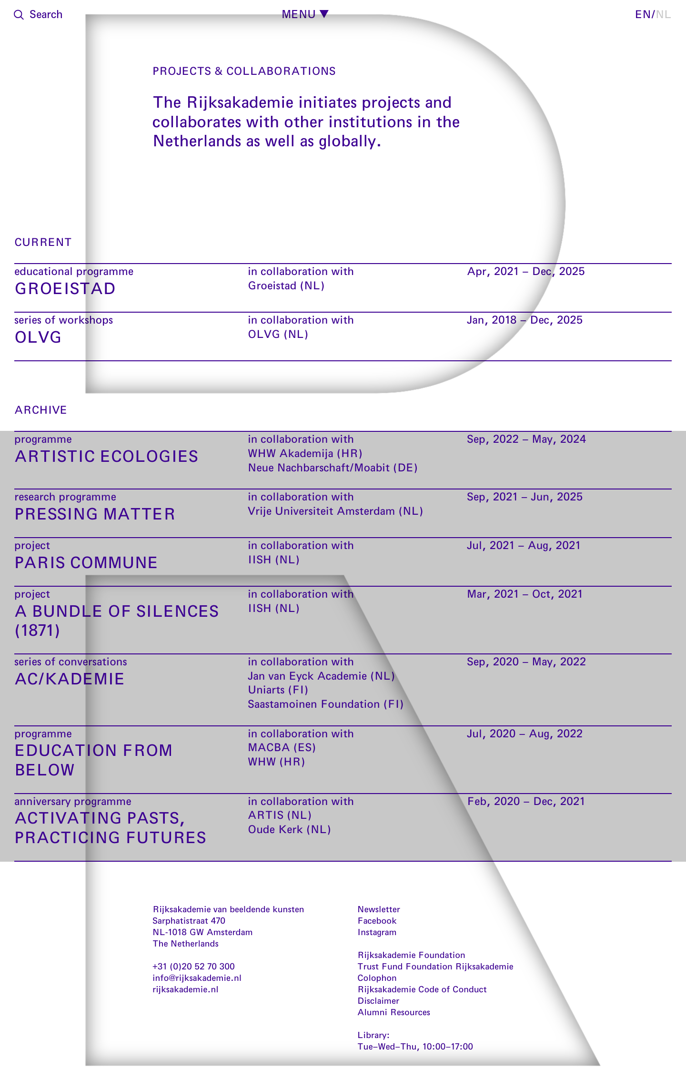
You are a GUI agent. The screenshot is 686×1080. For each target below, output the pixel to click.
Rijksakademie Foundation (411, 954)
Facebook (377, 920)
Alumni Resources (393, 1012)
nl (664, 13)
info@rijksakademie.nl (197, 977)
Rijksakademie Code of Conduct (422, 989)
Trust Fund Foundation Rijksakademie (435, 966)
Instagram (377, 932)
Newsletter (378, 909)
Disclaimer (378, 1000)
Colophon (377, 977)
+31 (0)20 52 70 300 (193, 966)
